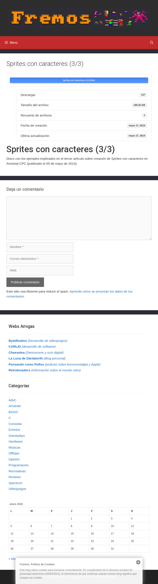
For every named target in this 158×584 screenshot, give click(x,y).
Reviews (15, 477)
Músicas (14, 447)
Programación (19, 465)
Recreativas (17, 471)
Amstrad (15, 406)
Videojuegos (17, 489)
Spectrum (15, 483)
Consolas (15, 424)
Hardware (16, 441)
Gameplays (17, 435)
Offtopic (14, 453)
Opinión (14, 459)
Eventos (14, 429)
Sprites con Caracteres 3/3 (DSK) (79, 80)
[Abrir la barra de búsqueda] (151, 42)
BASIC (13, 412)
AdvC (13, 400)
